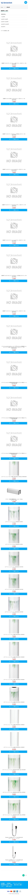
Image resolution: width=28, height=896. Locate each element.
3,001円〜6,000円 (4, 19)
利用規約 (9, 883)
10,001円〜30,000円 (5, 24)
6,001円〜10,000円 (4, 21)
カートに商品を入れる (14, 68)
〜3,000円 (3, 16)
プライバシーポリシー (17, 883)
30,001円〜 (3, 26)
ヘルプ (2, 886)
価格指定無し (3, 14)
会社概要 (3, 883)
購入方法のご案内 (18, 884)
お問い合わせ (9, 886)
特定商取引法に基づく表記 (6, 884)
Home (2, 7)
